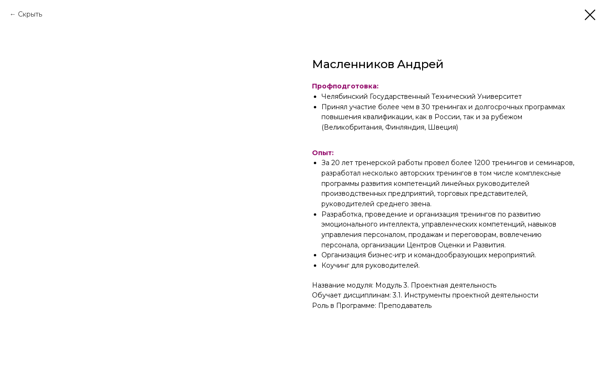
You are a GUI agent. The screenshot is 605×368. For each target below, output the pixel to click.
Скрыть (30, 14)
